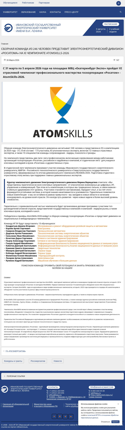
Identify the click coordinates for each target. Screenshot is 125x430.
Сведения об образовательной (16, 404)
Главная (4, 44)
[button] (62, 376)
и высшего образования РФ (46, 406)
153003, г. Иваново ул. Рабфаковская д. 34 (67, 397)
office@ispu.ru (55, 395)
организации (8, 406)
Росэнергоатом (38, 361)
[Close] (118, 404)
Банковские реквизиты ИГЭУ (59, 399)
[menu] (26, 2)
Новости (58, 361)
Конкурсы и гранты (13, 361)
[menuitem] (10, 2)
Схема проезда (95, 397)
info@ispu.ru (76, 406)
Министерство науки (43, 404)
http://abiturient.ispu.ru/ (102, 395)
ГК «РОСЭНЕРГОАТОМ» (16, 351)
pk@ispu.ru (96, 393)
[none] (10, 2)
